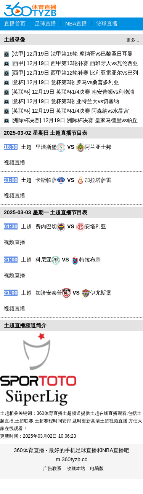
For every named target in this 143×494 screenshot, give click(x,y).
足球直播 (45, 24)
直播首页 (15, 24)
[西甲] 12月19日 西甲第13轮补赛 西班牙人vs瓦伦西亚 (74, 63)
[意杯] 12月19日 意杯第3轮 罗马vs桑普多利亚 (65, 82)
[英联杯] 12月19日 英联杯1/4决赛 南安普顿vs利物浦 (72, 92)
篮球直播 (106, 24)
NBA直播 (76, 24)
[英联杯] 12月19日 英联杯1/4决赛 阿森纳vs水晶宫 (70, 111)
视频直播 (14, 162)
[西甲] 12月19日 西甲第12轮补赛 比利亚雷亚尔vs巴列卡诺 (74, 74)
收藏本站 (76, 468)
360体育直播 (30, 5)
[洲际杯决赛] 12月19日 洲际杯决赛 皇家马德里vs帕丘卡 (74, 121)
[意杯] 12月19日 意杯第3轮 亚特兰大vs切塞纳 (65, 101)
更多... (132, 40)
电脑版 (97, 468)
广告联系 (52, 468)
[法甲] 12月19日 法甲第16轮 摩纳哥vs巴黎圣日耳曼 (72, 54)
